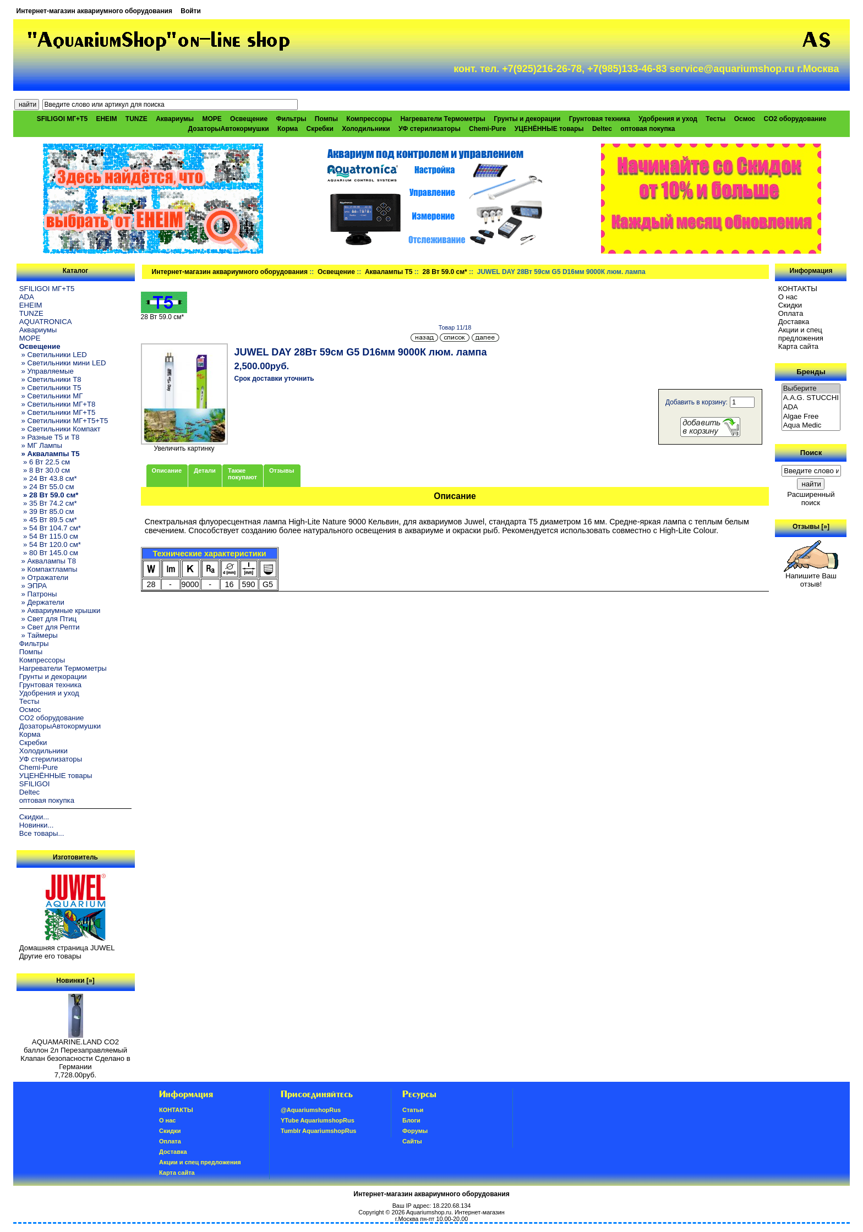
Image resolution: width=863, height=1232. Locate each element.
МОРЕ (211, 119)
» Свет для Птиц (48, 619)
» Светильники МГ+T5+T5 (63, 421)
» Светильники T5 (50, 388)
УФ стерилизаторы (429, 129)
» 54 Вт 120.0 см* (50, 544)
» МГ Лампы (40, 445)
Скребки (320, 129)
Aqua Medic (811, 425)
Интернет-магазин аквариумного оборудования (94, 11)
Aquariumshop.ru (428, 1212)
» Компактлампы (48, 569)
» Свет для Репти (49, 627)
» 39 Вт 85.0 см (46, 511)
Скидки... (34, 817)
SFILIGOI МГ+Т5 (62, 119)
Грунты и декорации (527, 119)
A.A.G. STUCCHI (811, 398)
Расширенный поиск (810, 498)
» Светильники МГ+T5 (57, 412)
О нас (788, 297)
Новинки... (36, 825)
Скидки (790, 305)
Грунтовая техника (599, 119)
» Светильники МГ (51, 396)
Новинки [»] (75, 980)
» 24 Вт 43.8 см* (48, 478)
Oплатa (791, 313)
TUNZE (136, 119)
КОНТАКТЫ (797, 288)
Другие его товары (50, 956)
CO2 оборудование (795, 119)
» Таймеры (38, 635)
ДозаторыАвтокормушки (228, 129)
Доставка (794, 321)
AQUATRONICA (45, 321)
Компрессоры (369, 119)
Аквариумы (175, 119)
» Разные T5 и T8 (49, 437)
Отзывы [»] (811, 526)
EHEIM (106, 119)
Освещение (336, 272)
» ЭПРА (33, 586)
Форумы (415, 1130)
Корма (287, 129)
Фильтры (291, 119)
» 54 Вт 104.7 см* (50, 528)
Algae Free (811, 416)
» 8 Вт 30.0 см (44, 470)
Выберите (811, 388)
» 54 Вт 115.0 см (48, 536)
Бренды (810, 372)
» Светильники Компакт (60, 429)
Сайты (412, 1141)
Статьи (412, 1110)
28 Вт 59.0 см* (444, 272)
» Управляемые (46, 371)
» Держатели (41, 602)
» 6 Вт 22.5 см (44, 462)
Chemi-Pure (487, 129)
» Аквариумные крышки (60, 610)
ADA (26, 297)
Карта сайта (798, 346)
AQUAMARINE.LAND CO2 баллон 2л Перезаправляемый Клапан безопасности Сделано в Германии (75, 1051)
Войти (191, 11)
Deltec (602, 129)
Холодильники (366, 129)
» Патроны (38, 594)
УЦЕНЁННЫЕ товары (549, 129)
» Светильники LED (53, 355)
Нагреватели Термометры (442, 119)
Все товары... (41, 833)
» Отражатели (43, 577)
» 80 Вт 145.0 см (48, 553)
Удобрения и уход (667, 119)
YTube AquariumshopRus (317, 1120)
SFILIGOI (34, 784)
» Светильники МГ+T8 (57, 404)
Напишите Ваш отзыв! (811, 576)
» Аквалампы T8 (47, 561)
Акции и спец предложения (800, 334)
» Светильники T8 (50, 379)
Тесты (715, 119)
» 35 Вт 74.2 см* (48, 503)
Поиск (811, 452)
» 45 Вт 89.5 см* (48, 520)
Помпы (326, 119)
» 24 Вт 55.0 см (46, 487)
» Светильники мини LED (62, 363)
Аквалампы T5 (389, 272)
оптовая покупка (647, 129)
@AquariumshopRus (311, 1110)
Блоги (411, 1120)
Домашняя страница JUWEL (67, 948)
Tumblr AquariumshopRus (319, 1130)
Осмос (745, 119)
